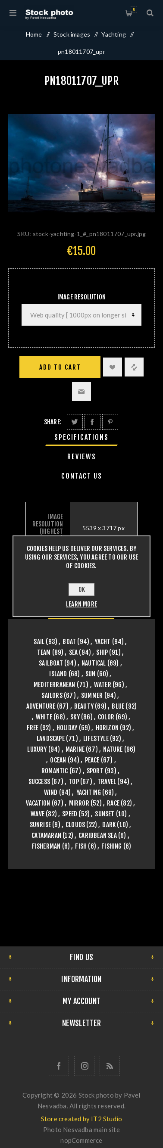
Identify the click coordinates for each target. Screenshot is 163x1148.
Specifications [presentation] (81, 437)
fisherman (46, 846)
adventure (41, 706)
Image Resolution (81, 297)
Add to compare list (134, 367)
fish (81, 846)
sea (73, 652)
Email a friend (81, 391)
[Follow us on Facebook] (59, 1066)
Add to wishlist (112, 367)
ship (102, 652)
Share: (53, 422)
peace (92, 760)
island (58, 674)
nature (112, 749)
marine (75, 749)
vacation (38, 803)
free (33, 728)
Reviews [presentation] (81, 456)
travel (106, 782)
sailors (51, 695)
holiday (66, 728)
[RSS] (110, 1066)
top (74, 782)
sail (39, 642)
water (102, 685)
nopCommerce (81, 1140)
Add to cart (60, 367)
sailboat (51, 663)
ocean (58, 760)
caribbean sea (97, 835)
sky (75, 717)
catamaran (46, 835)
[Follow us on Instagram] (84, 1066)
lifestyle (96, 738)
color (106, 717)
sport (95, 771)
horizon (107, 728)
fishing (111, 846)
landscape (51, 738)
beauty (84, 706)
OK (81, 589)
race (113, 803)
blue (118, 706)
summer (92, 695)
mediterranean (54, 685)
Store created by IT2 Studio (81, 1119)
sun (90, 674)
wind (51, 792)
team (44, 652)
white (44, 717)
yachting (88, 792)
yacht (102, 642)
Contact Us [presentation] (81, 476)
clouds (75, 825)
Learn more (81, 604)
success (39, 782)
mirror (79, 803)
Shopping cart (134, 9)
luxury (37, 749)
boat (69, 642)
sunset (104, 814)
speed (69, 814)
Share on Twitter (75, 422)
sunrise (40, 825)
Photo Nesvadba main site (81, 1129)
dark (109, 825)
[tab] (81, 437)
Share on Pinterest (110, 422)
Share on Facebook (92, 422)
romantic (54, 771)
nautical (94, 663)
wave (37, 814)
